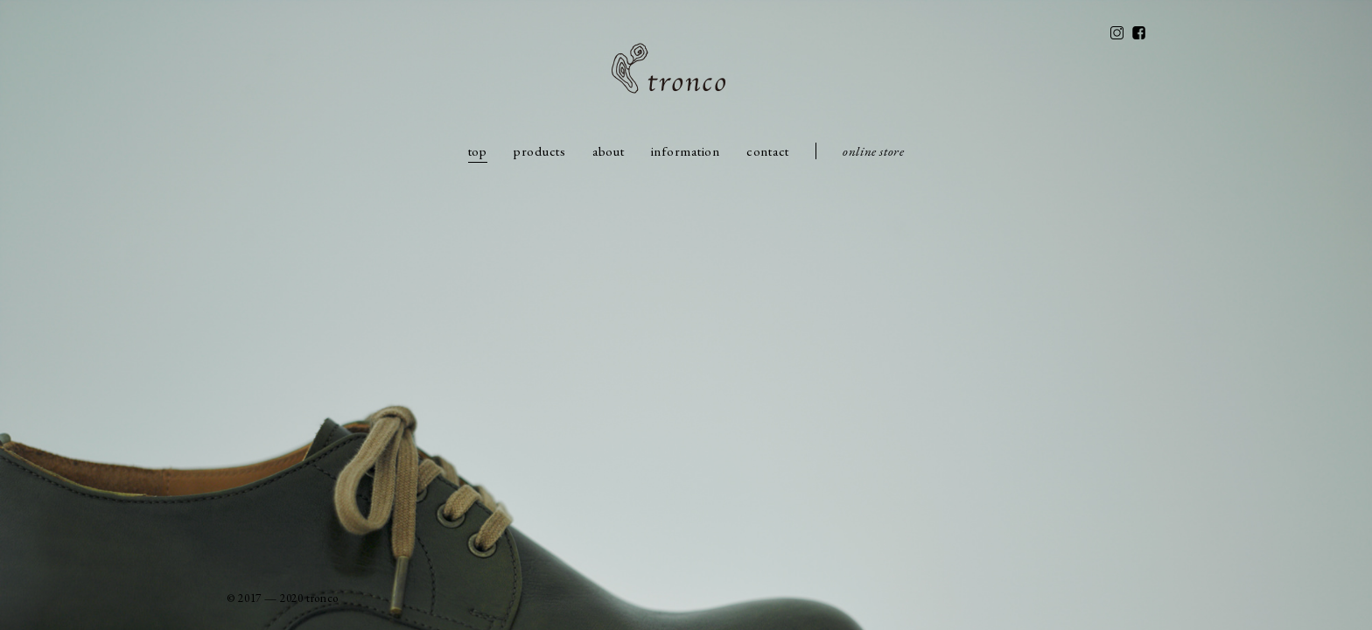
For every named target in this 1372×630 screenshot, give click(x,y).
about (608, 151)
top (477, 151)
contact (767, 151)
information (685, 151)
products (540, 151)
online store (873, 151)
